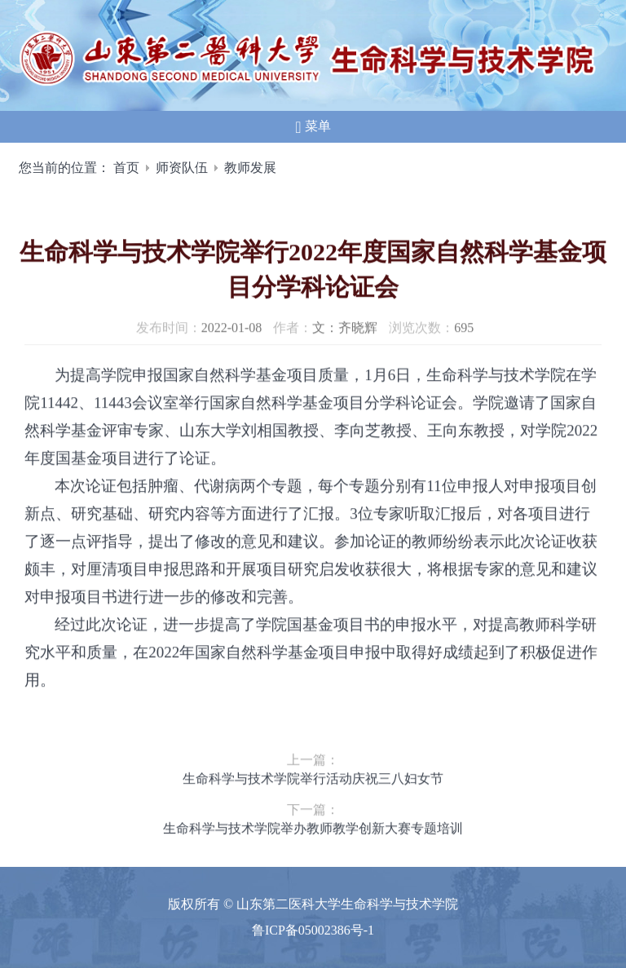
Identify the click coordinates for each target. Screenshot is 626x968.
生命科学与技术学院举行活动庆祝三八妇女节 (313, 794)
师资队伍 (182, 168)
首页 (126, 168)
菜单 (312, 127)
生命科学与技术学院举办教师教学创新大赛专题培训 (313, 844)
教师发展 (250, 168)
